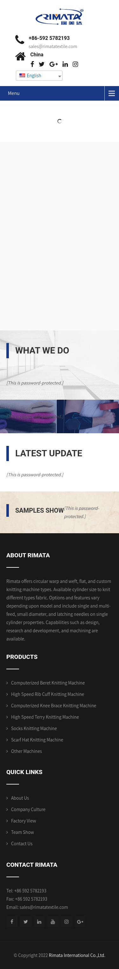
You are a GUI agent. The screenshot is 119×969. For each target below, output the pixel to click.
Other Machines (26, 751)
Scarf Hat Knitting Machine (37, 740)
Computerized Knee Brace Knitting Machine (53, 706)
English (30, 75)
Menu (14, 93)
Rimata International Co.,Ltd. (77, 955)
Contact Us (21, 844)
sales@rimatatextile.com (53, 46)
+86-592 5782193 (49, 38)
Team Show (22, 832)
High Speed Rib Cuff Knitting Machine (47, 694)
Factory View (23, 821)
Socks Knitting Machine (34, 728)
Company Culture (28, 809)
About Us (20, 798)
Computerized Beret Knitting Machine (48, 683)
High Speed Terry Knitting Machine (45, 717)
